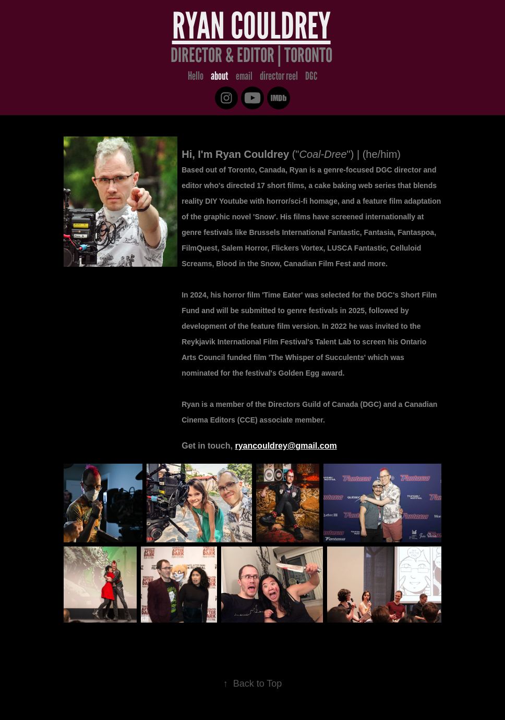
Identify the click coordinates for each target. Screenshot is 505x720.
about (219, 76)
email (244, 75)
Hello (195, 76)
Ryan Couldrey (251, 26)
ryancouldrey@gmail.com (285, 445)
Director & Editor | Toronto (251, 55)
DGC (311, 75)
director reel (279, 76)
